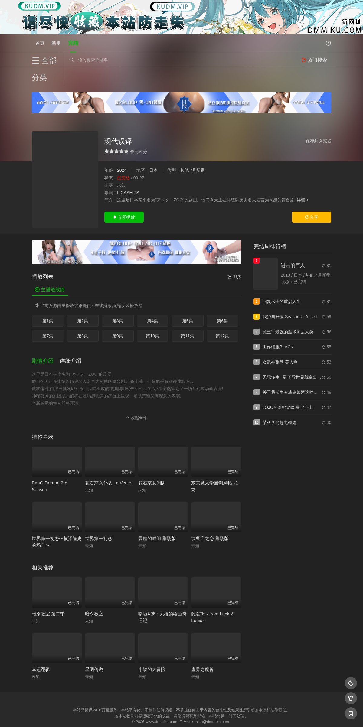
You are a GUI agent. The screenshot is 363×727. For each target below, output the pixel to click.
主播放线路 (50, 271)
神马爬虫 (157, 714)
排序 (234, 258)
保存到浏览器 (318, 122)
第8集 (82, 317)
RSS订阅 (108, 714)
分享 (311, 198)
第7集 (47, 317)
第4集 (152, 302)
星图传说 (94, 650)
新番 (56, 43)
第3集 (117, 302)
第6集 (222, 302)
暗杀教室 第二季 (48, 594)
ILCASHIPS (128, 174)
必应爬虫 (255, 714)
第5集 (187, 302)
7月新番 (197, 151)
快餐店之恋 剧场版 (210, 519)
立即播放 (124, 198)
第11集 (187, 317)
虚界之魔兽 (202, 650)
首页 (39, 43)
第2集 (82, 302)
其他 (184, 151)
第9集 (117, 317)
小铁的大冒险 (151, 650)
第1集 (47, 302)
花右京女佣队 (151, 463)
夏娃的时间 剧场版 (157, 519)
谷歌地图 (230, 714)
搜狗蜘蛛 (181, 714)
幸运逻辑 (41, 650)
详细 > (303, 181)
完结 (73, 43)
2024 (121, 151)
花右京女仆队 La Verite (108, 463)
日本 (153, 151)
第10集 (152, 317)
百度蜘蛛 (133, 714)
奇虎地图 (206, 714)
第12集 (222, 317)
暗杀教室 (94, 594)
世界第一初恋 (98, 519)
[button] (46, 342)
